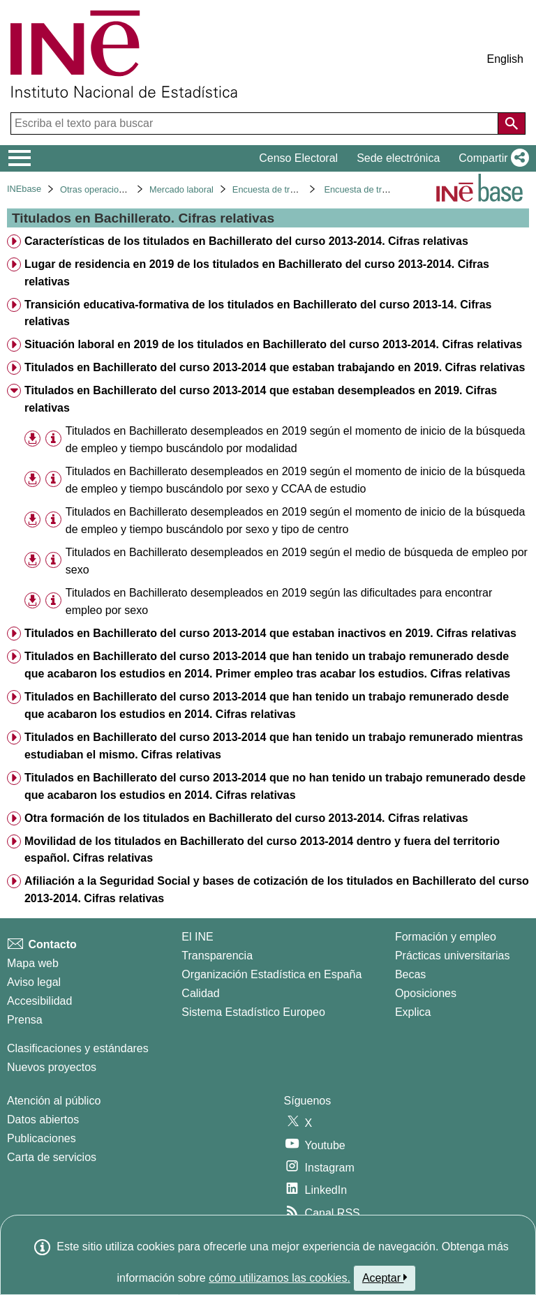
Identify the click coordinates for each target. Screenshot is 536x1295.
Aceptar (385, 1277)
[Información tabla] (53, 439)
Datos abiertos (43, 1119)
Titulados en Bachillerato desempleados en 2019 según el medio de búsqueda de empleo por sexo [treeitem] (297, 561)
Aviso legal (34, 982)
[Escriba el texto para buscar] (255, 123)
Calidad (200, 993)
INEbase (24, 189)
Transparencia (217, 955)
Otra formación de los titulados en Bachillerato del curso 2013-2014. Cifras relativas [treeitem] (246, 818)
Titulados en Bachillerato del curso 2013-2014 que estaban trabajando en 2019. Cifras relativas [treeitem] (274, 367)
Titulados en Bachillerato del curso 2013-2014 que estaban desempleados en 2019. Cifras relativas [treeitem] (260, 399)
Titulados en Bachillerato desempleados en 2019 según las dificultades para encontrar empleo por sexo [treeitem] (279, 601)
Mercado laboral (181, 189)
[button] (491, 158)
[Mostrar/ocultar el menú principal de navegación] (20, 158)
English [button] (505, 59)
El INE (197, 937)
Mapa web (33, 963)
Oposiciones (425, 993)
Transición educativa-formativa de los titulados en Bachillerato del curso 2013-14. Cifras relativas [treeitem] (258, 313)
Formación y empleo (445, 937)
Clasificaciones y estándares (78, 1048)
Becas (410, 974)
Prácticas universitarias (452, 955)
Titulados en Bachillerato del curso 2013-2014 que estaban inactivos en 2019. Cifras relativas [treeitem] (270, 633)
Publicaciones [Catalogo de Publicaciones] (41, 1138)
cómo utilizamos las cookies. (279, 1278)
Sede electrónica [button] (398, 158)
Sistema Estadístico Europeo (253, 1012)
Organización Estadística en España (271, 974)
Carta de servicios (51, 1157)
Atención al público (53, 1101)
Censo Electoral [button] (298, 158)
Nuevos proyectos (51, 1067)
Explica (413, 1012)
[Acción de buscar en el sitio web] (512, 123)
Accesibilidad (39, 1001)
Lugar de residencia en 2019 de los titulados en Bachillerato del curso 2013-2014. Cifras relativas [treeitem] (256, 272)
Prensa (25, 1020)
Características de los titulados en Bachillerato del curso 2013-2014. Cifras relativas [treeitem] (246, 241)
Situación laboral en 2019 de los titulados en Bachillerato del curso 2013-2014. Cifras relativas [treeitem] (273, 344)
